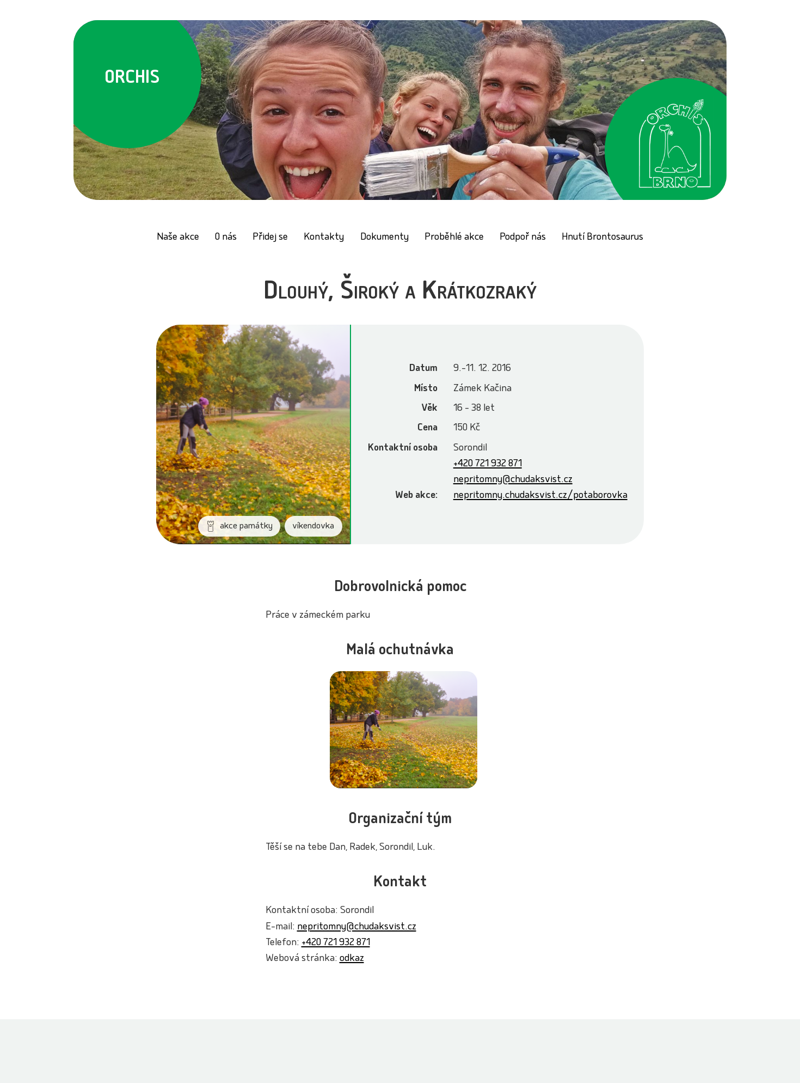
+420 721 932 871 (487, 464)
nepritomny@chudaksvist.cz (513, 480)
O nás (226, 238)
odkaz (352, 959)
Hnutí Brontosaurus (602, 238)
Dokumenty (384, 238)
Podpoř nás (523, 238)
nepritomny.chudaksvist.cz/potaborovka (540, 496)
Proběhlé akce (454, 238)
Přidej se (270, 238)
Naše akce (178, 238)
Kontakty (324, 238)
